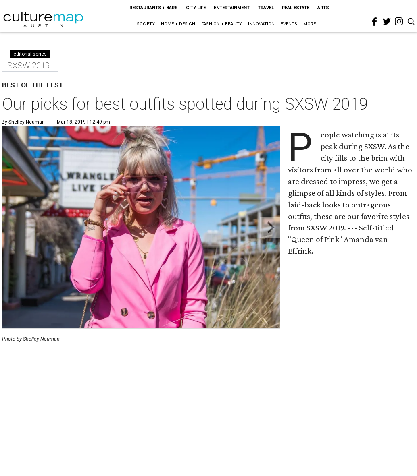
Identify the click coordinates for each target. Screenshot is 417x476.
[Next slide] (270, 227)
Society (146, 24)
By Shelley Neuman (23, 122)
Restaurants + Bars (153, 7)
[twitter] (387, 21)
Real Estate (295, 7)
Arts (323, 7)
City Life (196, 7)
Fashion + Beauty (221, 24)
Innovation (261, 24)
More (309, 24)
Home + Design (178, 24)
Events (289, 24)
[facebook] (375, 21)
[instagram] (399, 21)
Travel (266, 7)
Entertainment (232, 7)
